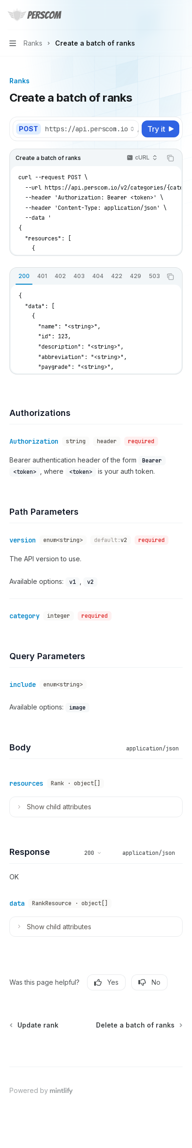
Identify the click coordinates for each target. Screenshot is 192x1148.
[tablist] (85, 277)
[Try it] (160, 128)
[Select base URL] (90, 129)
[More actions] (179, 15)
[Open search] (161, 15)
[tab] (24, 276)
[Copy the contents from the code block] (170, 158)
